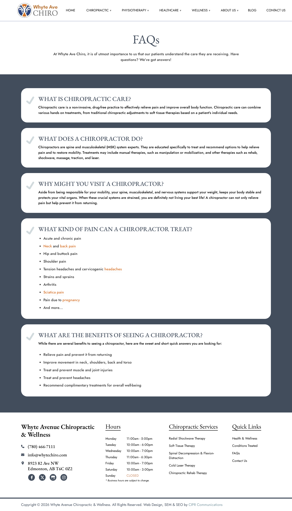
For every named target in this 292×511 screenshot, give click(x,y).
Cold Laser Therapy (182, 465)
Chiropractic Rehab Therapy (188, 473)
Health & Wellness (244, 438)
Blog (252, 10)
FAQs (236, 453)
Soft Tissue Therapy (182, 446)
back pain (68, 246)
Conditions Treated (245, 446)
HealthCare (169, 10)
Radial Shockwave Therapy (187, 438)
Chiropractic (97, 10)
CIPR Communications (205, 504)
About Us (228, 10)
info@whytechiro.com (47, 455)
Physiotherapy (134, 10)
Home (70, 10)
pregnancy (71, 300)
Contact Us (276, 10)
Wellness (200, 10)
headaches (112, 269)
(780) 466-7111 (41, 446)
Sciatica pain (53, 292)
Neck (47, 246)
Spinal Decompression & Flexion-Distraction (191, 455)
